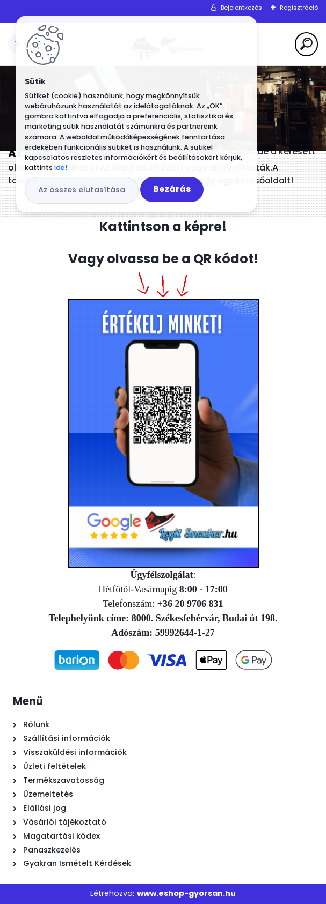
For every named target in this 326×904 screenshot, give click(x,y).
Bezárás (172, 189)
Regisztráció (299, 7)
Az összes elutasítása (81, 189)
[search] (306, 43)
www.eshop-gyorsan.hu (186, 893)
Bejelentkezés (241, 7)
